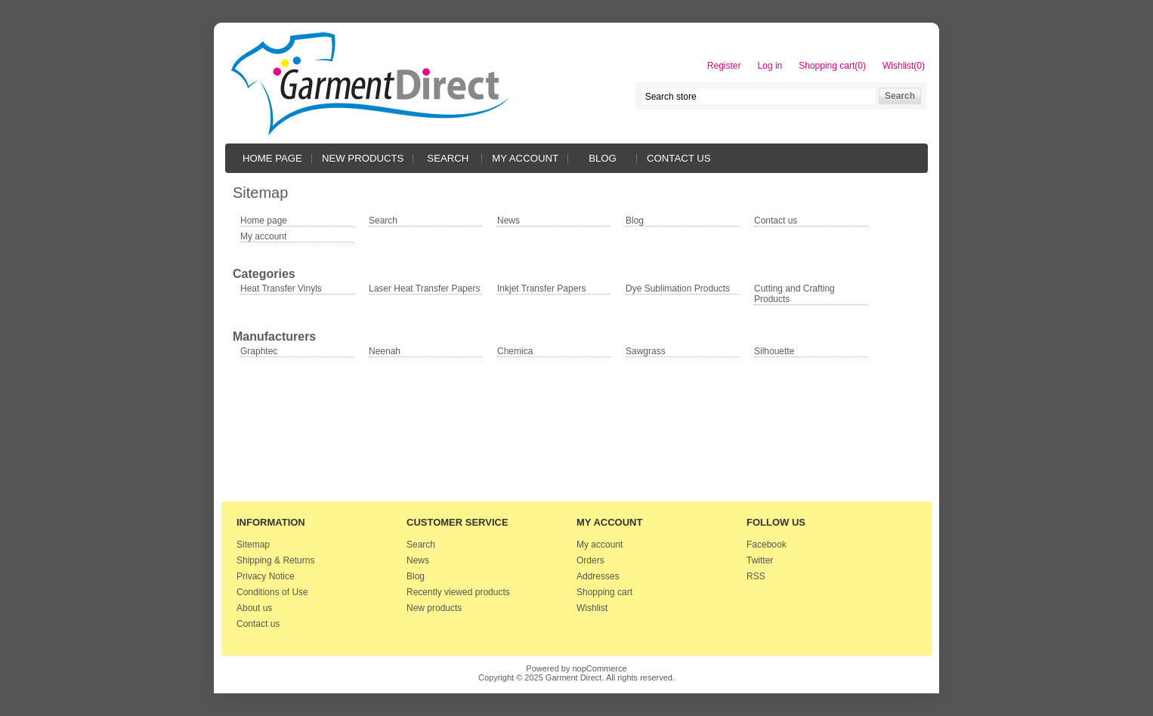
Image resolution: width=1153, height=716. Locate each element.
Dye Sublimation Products (678, 288)
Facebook (767, 544)
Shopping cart (604, 592)
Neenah (384, 351)
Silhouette (774, 351)
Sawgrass (646, 351)
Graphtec (258, 351)
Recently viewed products (458, 592)
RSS (756, 576)
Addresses (598, 576)
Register (724, 65)
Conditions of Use (272, 592)
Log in (770, 65)
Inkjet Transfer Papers (541, 288)
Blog (603, 158)
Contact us (679, 158)
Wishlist (591, 608)
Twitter (760, 560)
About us (254, 608)
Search (447, 158)
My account (525, 158)
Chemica (515, 351)
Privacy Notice (265, 576)
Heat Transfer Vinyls (281, 288)
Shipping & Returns (275, 560)
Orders (590, 560)
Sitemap (253, 544)
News (508, 220)
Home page (272, 158)
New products (362, 158)
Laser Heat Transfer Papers (424, 288)
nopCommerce (600, 668)
